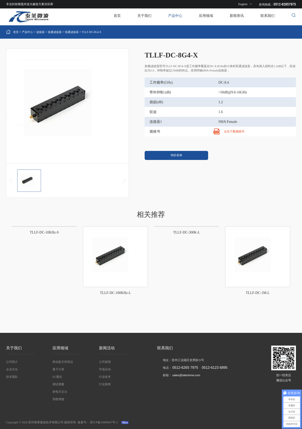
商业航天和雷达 (63, 361)
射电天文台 (60, 391)
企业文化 (12, 369)
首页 (117, 16)
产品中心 (175, 16)
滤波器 (43, 31)
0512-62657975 (285, 4)
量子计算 (58, 369)
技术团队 (12, 376)
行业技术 (105, 376)
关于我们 (144, 16)
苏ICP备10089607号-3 (104, 422)
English (245, 4)
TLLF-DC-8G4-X (100, 31)
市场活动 (105, 369)
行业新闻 (105, 384)
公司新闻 (105, 361)
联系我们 (267, 16)
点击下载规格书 (235, 131)
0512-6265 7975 (185, 368)
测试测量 (58, 384)
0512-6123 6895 (214, 368)
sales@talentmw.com (186, 375)
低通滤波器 (59, 31)
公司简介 (12, 361)
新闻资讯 (237, 16)
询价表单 (176, 156)
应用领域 (206, 16)
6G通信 (57, 376)
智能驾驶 (58, 399)
